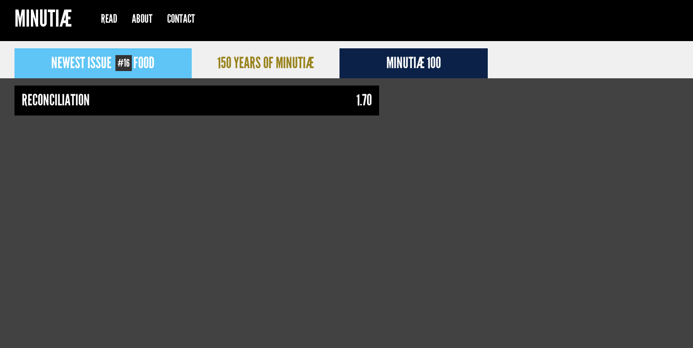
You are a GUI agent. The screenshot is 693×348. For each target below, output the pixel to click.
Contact (181, 19)
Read (109, 19)
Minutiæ (43, 20)
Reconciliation (56, 100)
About (142, 19)
